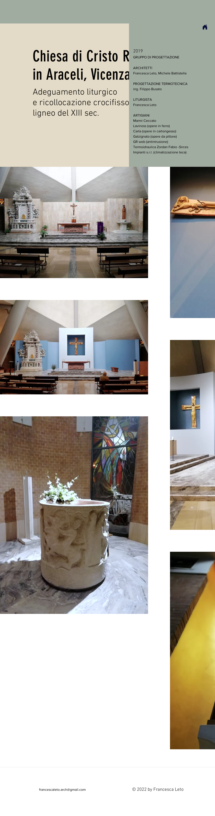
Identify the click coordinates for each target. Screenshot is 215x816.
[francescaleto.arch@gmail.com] (62, 789)
